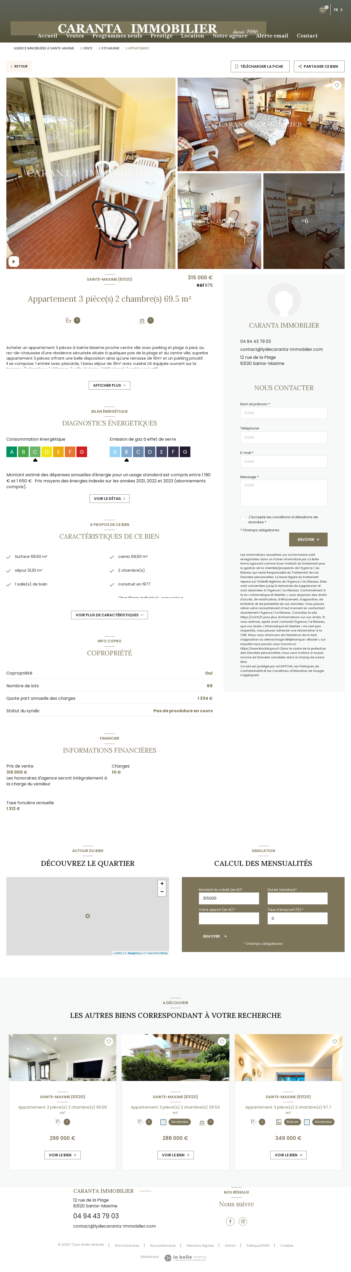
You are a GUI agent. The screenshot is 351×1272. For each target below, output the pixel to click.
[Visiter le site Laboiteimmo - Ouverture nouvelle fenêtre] (185, 1258)
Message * (249, 477)
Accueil (47, 35)
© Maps (133, 953)
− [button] (162, 892)
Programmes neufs (117, 35)
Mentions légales (200, 1245)
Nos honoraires (127, 1245)
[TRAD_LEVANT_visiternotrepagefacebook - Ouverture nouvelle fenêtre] (230, 1221)
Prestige (162, 35)
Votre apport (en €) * (217, 909)
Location (192, 35)
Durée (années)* (282, 889)
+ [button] (162, 884)
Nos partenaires (163, 1245)
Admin (230, 1245)
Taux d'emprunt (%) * (285, 909)
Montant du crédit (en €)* (220, 889)
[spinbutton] (298, 918)
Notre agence (230, 35)
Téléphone (249, 428)
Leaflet (117, 953)
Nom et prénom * (255, 404)
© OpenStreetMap (156, 953)
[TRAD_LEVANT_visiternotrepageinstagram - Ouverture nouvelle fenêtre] (243, 1221)
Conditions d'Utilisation (289, 671)
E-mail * (247, 452)
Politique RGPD (258, 1245)
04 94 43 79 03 (255, 341)
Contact (307, 35)
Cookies (286, 1246)
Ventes (75, 35)
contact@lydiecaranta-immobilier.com (281, 349)
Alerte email (272, 35)
